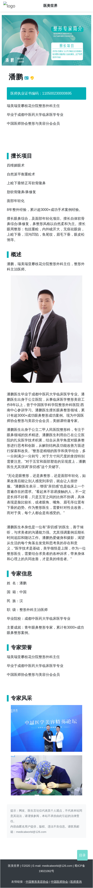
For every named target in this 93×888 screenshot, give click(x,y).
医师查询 (76, 881)
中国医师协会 (59, 881)
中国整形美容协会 (37, 881)
